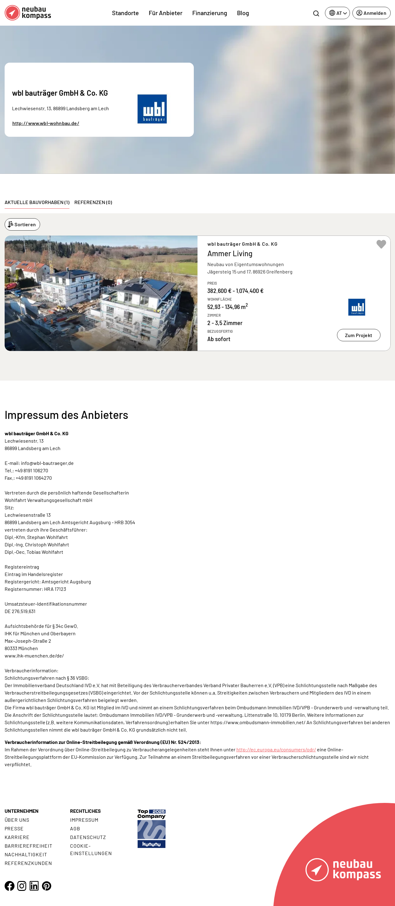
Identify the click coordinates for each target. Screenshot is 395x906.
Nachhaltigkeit (26, 854)
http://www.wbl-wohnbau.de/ (45, 123)
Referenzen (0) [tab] (93, 202)
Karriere (17, 837)
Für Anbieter (165, 12)
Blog (243, 12)
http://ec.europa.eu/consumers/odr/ (276, 749)
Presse (14, 828)
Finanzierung (209, 12)
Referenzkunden (28, 863)
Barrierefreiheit (28, 846)
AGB (75, 828)
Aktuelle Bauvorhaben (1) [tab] (37, 202)
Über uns (17, 820)
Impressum (84, 820)
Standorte (125, 12)
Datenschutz (88, 837)
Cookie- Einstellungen (91, 849)
